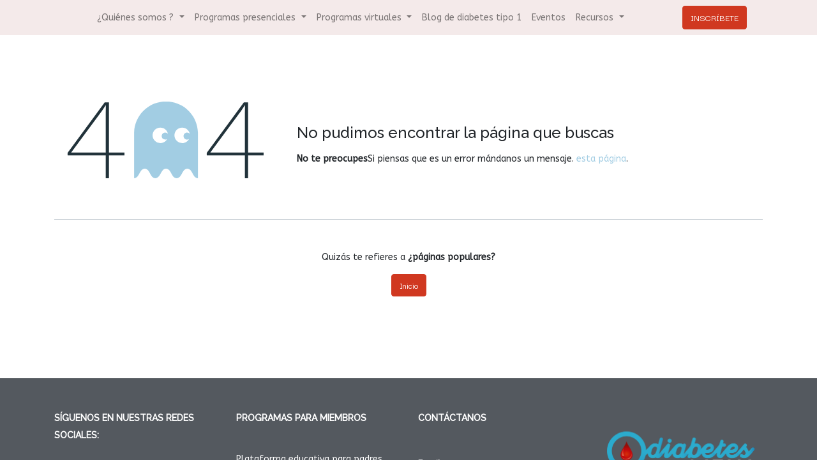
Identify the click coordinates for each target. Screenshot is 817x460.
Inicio (409, 285)
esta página (601, 158)
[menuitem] (472, 17)
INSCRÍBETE (714, 17)
